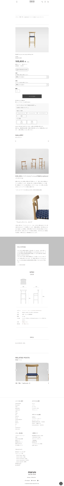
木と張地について (19, 445)
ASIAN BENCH (18, 419)
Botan (16, 421)
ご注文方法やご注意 (36, 437)
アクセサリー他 (35, 408)
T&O (16, 411)
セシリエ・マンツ (35, 420)
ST (16, 424)
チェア (33, 403)
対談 (16, 437)
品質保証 (34, 442)
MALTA (16, 422)
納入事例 (17, 465)
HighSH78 (32, 122)
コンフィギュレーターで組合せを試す (26, 105)
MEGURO (17, 408)
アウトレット (35, 410)
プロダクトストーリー (20, 435)
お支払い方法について (22, 107)
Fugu (16, 413)
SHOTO (17, 416)
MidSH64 (21, 122)
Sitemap (28, 477)
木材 (16, 73)
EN (16, 414)
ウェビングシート (21, 113)
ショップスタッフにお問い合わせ (22, 102)
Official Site (33, 477)
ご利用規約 (34, 440)
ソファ (33, 405)
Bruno (16, 418)
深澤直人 (34, 417)
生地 (16, 80)
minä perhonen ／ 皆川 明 (37, 425)
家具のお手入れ (18, 443)
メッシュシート (32, 113)
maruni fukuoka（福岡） (21, 461)
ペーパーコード (42, 113)
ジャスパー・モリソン (36, 418)
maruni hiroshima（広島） (22, 458)
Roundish (17, 405)
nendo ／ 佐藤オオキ (36, 423)
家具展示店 (17, 463)
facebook (34, 480)
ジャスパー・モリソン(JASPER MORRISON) (32, 310)
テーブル (34, 406)
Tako (16, 406)
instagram (28, 480)
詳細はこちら (25, 322)
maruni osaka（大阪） (21, 457)
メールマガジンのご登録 (37, 443)
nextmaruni (17, 427)
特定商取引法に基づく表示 (37, 435)
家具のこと (17, 440)
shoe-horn (17, 429)
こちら (25, 129)
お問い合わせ (35, 445)
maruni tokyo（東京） (21, 455)
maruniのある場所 (19, 438)
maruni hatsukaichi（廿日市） (23, 460)
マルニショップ (18, 453)
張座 (22, 116)
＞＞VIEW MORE (21, 265)
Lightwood (17, 410)
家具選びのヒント (19, 442)
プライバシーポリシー (36, 438)
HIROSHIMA (18, 403)
